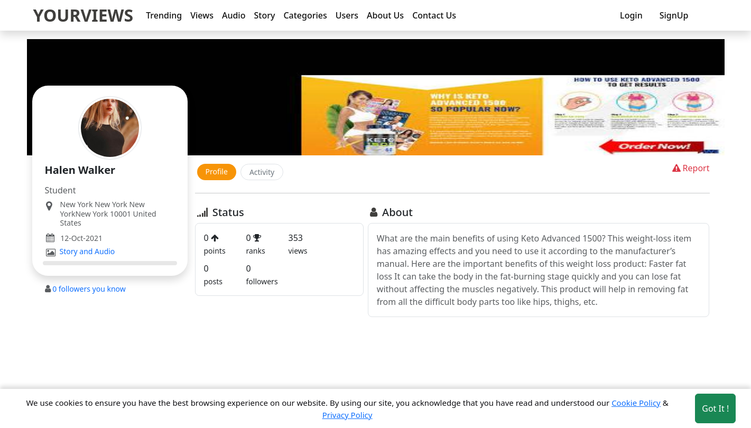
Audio (234, 15)
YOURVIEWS (83, 15)
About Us (385, 15)
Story (264, 15)
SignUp (674, 15)
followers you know (89, 289)
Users (347, 15)
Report (690, 168)
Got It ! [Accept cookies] (715, 408)
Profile (217, 171)
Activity (261, 172)
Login (631, 15)
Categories (305, 15)
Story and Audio (87, 251)
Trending (164, 15)
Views (202, 15)
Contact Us (434, 15)
